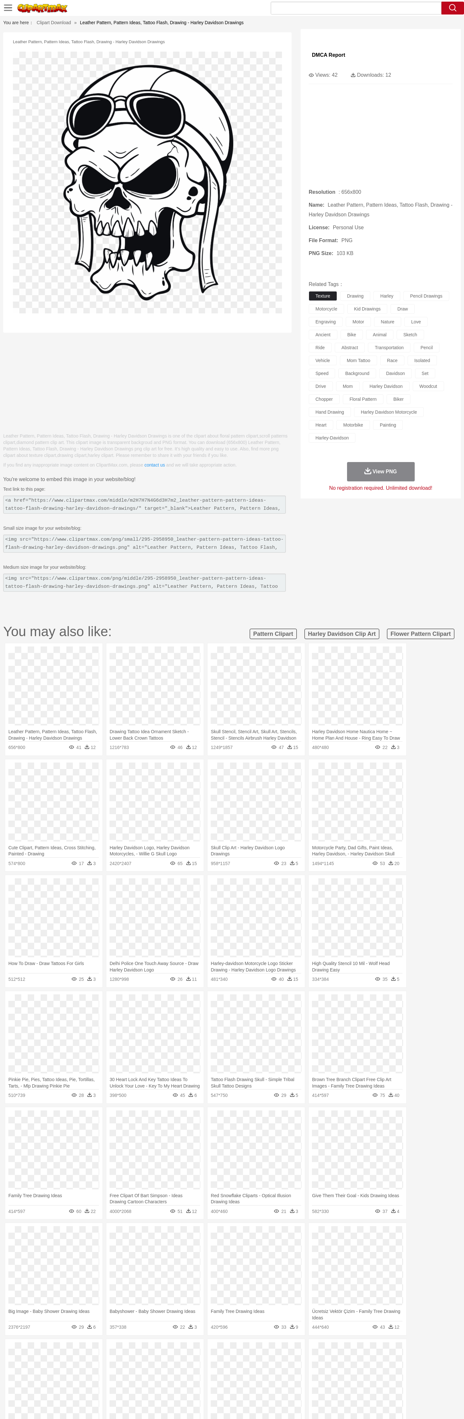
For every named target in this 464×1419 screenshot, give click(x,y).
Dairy (84, 1389)
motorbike (353, 425)
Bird (89, 1360)
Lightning (225, 1350)
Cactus (117, 1350)
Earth (148, 1350)
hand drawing (329, 412)
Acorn (67, 1350)
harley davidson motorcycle (389, 412)
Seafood (200, 1389)
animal (380, 334)
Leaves (100, 1350)
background (357, 373)
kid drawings (367, 308)
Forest (350, 1350)
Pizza (271, 1389)
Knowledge (236, 1379)
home (226, 1369)
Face (304, 1369)
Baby (80, 1369)
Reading (142, 1379)
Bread (301, 1389)
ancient (323, 334)
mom (348, 386)
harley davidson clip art (342, 634)
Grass (207, 1350)
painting (388, 425)
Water (294, 1350)
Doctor (169, 1369)
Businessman (147, 1369)
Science (274, 1379)
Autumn (83, 1350)
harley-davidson (332, 437)
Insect (269, 1360)
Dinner (256, 1389)
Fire (160, 1350)
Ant (66, 1360)
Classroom (121, 1379)
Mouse (314, 1360)
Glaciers (191, 1350)
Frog (232, 1360)
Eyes (193, 1369)
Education (177, 1379)
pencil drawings (426, 296)
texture (322, 296)
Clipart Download (54, 22)
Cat (119, 1360)
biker (398, 399)
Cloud (322, 1350)
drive (320, 386)
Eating (286, 1389)
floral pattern (363, 399)
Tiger (357, 1360)
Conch (133, 1350)
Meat (163, 1389)
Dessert (99, 1389)
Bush (308, 1350)
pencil (426, 347)
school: (50, 1379)
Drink (115, 1389)
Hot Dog (337, 1389)
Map (218, 1379)
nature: (50, 1350)
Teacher (88, 1379)
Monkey (297, 1360)
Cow (148, 1360)
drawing (355, 296)
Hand (332, 1369)
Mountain (277, 1350)
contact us (154, 465)
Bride (94, 1369)
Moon (242, 1350)
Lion (282, 1360)
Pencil (159, 1379)
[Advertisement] (147, 379)
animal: (50, 1359)
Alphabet (321, 1379)
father (274, 1369)
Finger (318, 1369)
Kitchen (240, 1389)
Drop (336, 1350)
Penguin (341, 1360)
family (108, 1369)
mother (125, 1369)
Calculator (343, 1379)
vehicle (322, 360)
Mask (67, 1369)
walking (209, 1369)
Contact (366, 1406)
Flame (174, 1350)
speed (321, 373)
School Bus (200, 1379)
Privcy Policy (341, 1406)
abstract (350, 347)
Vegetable (220, 1389)
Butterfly (104, 1360)
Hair (239, 1369)
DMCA (385, 1406)
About (302, 1406)
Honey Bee (249, 1360)
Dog (160, 1360)
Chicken (133, 1360)
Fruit (150, 1389)
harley (386, 296)
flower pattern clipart (421, 634)
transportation (389, 347)
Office (305, 1379)
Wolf (386, 1360)
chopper (324, 399)
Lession (362, 1379)
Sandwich (180, 1389)
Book (103, 1379)
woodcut (428, 386)
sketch (410, 334)
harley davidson (386, 386)
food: (48, 1388)
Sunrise (258, 1350)
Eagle (187, 1360)
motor (358, 321)
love (416, 321)
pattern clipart (273, 634)
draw (402, 308)
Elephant (203, 1360)
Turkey (372, 1360)
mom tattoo (358, 360)
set (425, 373)
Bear (77, 1360)
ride (320, 347)
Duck (173, 1360)
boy (261, 1369)
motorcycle (326, 308)
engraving (325, 321)
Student (69, 1379)
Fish (219, 1360)
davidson (395, 373)
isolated (422, 360)
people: (50, 1369)
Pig (327, 1360)
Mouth (290, 1369)
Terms (319, 1406)
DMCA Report (328, 55)
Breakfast (67, 1389)
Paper (290, 1379)
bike (351, 334)
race (392, 360)
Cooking (318, 1389)
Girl (250, 1369)
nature (387, 321)
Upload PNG (409, 1406)
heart (320, 425)
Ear (182, 1369)
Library (256, 1379)
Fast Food (133, 1389)
